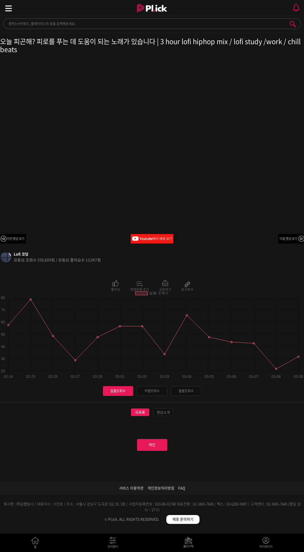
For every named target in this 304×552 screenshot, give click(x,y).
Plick (152, 14)
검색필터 (114, 544)
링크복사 (187, 289)
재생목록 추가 (139, 289)
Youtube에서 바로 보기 (152, 238)
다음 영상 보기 (288, 238)
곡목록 (140, 412)
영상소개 (163, 412)
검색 (292, 24)
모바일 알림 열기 (296, 8)
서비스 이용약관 (131, 488)
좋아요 (115, 289)
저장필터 (189, 544)
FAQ (181, 488)
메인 (152, 445)
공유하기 (165, 289)
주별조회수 (152, 390)
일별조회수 (117, 390)
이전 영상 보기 (15, 238)
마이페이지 (266, 544)
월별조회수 (186, 390)
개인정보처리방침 (160, 488)
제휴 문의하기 (182, 519)
